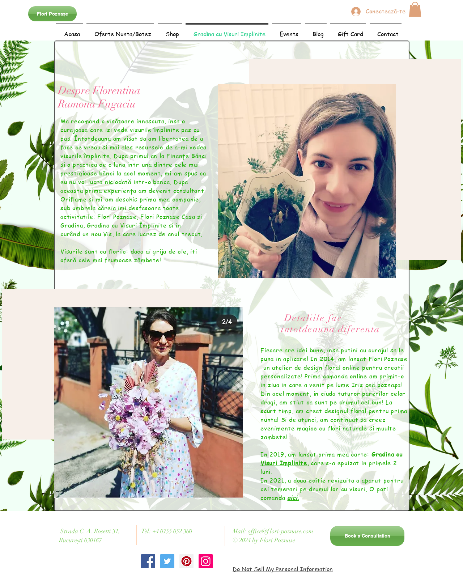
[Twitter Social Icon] (167, 561)
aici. (293, 498)
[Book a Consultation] (367, 536)
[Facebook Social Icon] (148, 561)
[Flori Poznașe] (52, 13)
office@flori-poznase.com (280, 531)
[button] (415, 9)
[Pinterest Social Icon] (186, 561)
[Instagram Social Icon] (206, 561)
